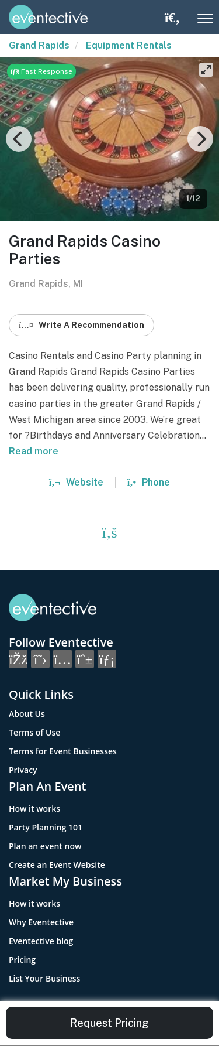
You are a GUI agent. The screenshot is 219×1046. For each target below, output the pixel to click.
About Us (27, 713)
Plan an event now (45, 846)
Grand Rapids (39, 45)
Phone (148, 482)
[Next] (200, 139)
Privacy (23, 769)
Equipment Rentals (129, 45)
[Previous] (19, 139)
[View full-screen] (206, 70)
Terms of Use (34, 732)
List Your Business (44, 978)
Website (76, 482)
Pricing (22, 959)
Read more (33, 451)
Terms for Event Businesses (63, 751)
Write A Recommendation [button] (81, 325)
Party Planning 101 (45, 827)
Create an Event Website (57, 864)
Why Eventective (41, 922)
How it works (34, 808)
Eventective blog (41, 940)
